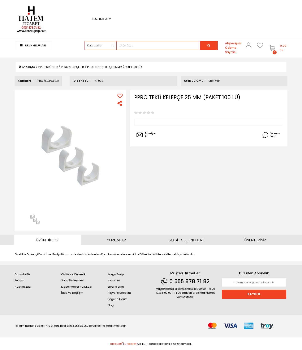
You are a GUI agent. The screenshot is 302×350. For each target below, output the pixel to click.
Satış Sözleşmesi (72, 280)
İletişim (19, 280)
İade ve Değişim (72, 293)
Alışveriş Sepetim (119, 293)
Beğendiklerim (118, 299)
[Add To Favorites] (120, 96)
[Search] (158, 45)
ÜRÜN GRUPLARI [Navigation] (33, 45)
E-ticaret (130, 344)
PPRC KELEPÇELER (47, 81)
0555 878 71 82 (101, 19)
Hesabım (114, 280)
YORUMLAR (116, 240)
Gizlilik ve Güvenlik (73, 274)
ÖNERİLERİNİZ (255, 240)
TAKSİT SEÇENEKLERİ (185, 240)
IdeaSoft (116, 344)
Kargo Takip (116, 274)
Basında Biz (22, 274)
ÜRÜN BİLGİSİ (47, 240)
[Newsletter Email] (254, 282)
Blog (111, 305)
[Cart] (276, 47)
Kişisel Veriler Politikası (76, 287)
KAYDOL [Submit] (253, 294)
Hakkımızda (23, 287)
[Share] (120, 103)
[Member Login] (248, 45)
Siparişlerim (116, 287)
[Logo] (31, 19)
